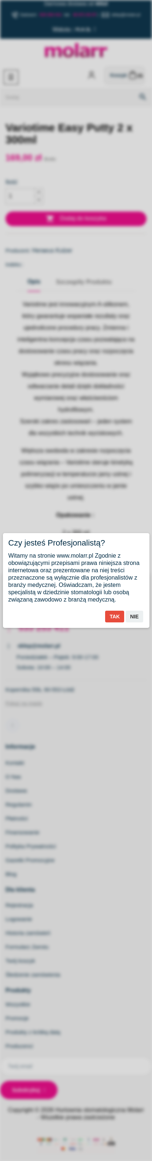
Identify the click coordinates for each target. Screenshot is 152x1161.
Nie (134, 616)
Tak (115, 616)
